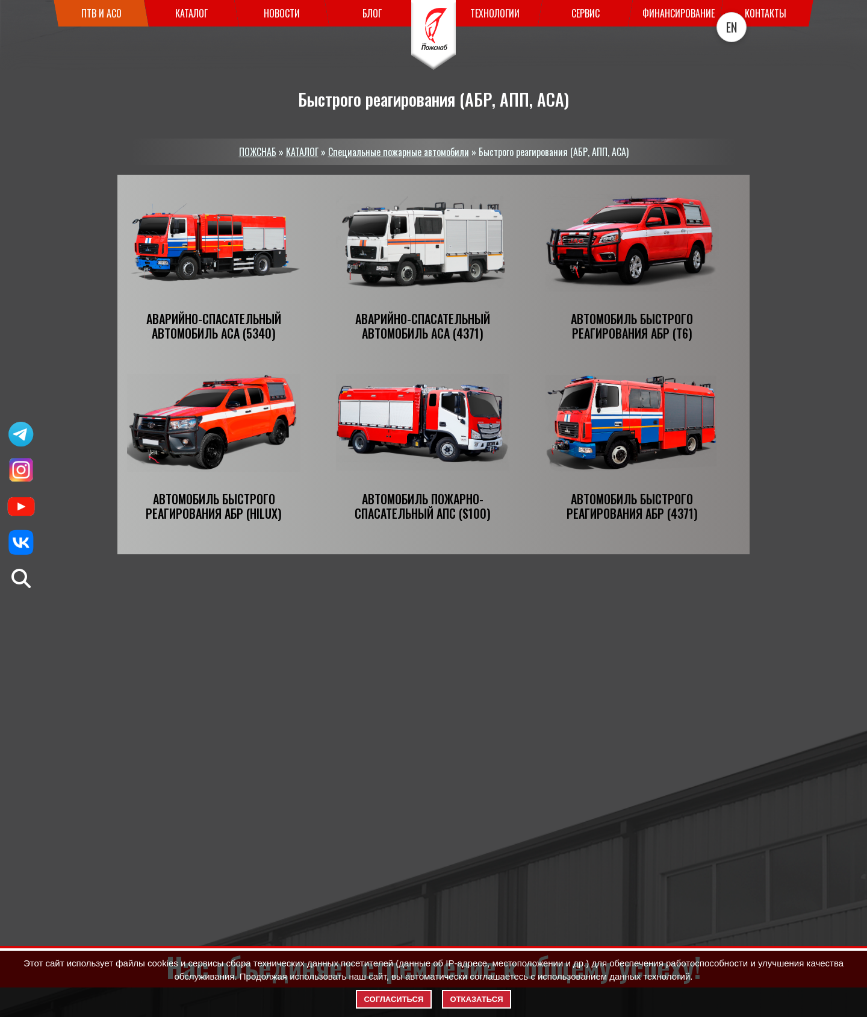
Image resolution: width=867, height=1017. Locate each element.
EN (731, 27)
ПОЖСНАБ (257, 152)
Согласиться (394, 999)
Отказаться (476, 999)
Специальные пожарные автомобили (398, 152)
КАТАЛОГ (302, 152)
